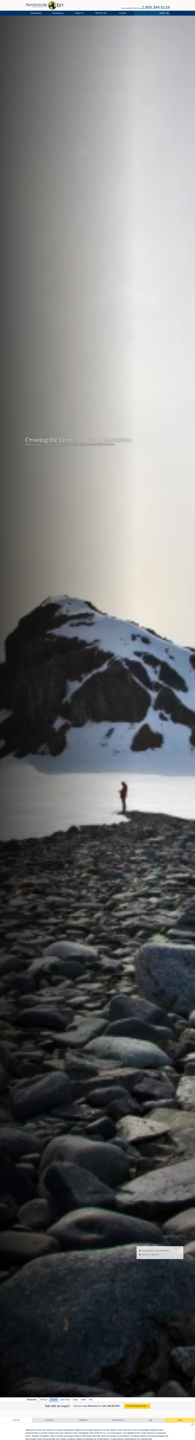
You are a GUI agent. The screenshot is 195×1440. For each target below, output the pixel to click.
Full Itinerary (49, 1420)
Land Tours (65, 1400)
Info (90, 1400)
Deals (83, 1400)
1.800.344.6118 (156, 7)
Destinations (36, 13)
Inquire (179, 1420)
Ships (75, 1400)
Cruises (53, 1400)
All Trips (43, 1400)
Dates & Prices (117, 1420)
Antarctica (32, 1400)
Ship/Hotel (83, 1420)
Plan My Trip (101, 13)
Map (150, 1420)
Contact (122, 13)
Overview (16, 1420)
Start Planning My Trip (136, 1406)
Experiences (57, 13)
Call (111, 1406)
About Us (79, 13)
